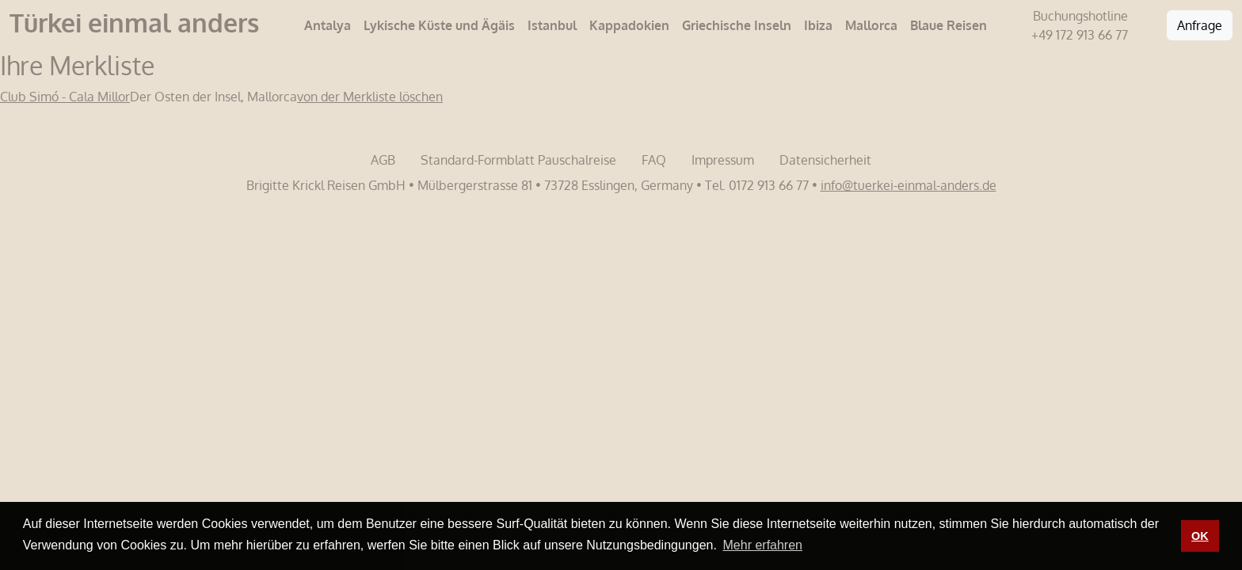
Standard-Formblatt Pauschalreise (518, 160)
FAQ (654, 160)
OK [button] (1200, 536)
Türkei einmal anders (134, 22)
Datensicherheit (825, 160)
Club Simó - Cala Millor (65, 96)
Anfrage (1199, 25)
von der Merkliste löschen (370, 96)
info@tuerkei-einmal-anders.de (908, 185)
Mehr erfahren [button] (763, 545)
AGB (383, 160)
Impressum (722, 160)
